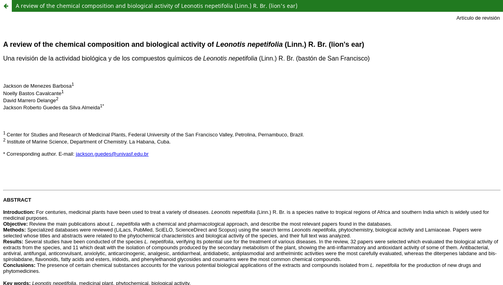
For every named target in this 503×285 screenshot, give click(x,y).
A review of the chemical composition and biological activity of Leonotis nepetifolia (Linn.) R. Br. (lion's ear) (156, 5)
